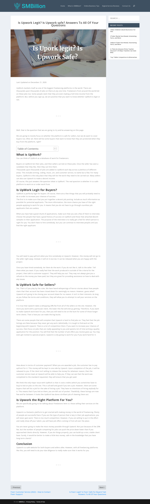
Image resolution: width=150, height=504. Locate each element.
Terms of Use (40, 502)
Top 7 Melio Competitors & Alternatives (123, 57)
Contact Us (126, 6)
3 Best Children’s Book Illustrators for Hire (122, 30)
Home (63, 6)
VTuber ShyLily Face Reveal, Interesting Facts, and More (123, 37)
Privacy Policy (30, 502)
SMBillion (22, 502)
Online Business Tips (91, 6)
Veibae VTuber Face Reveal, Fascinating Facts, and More (123, 43)
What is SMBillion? (74, 6)
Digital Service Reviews (110, 6)
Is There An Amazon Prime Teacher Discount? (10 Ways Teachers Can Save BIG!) (123, 50)
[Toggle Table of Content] (54, 148)
